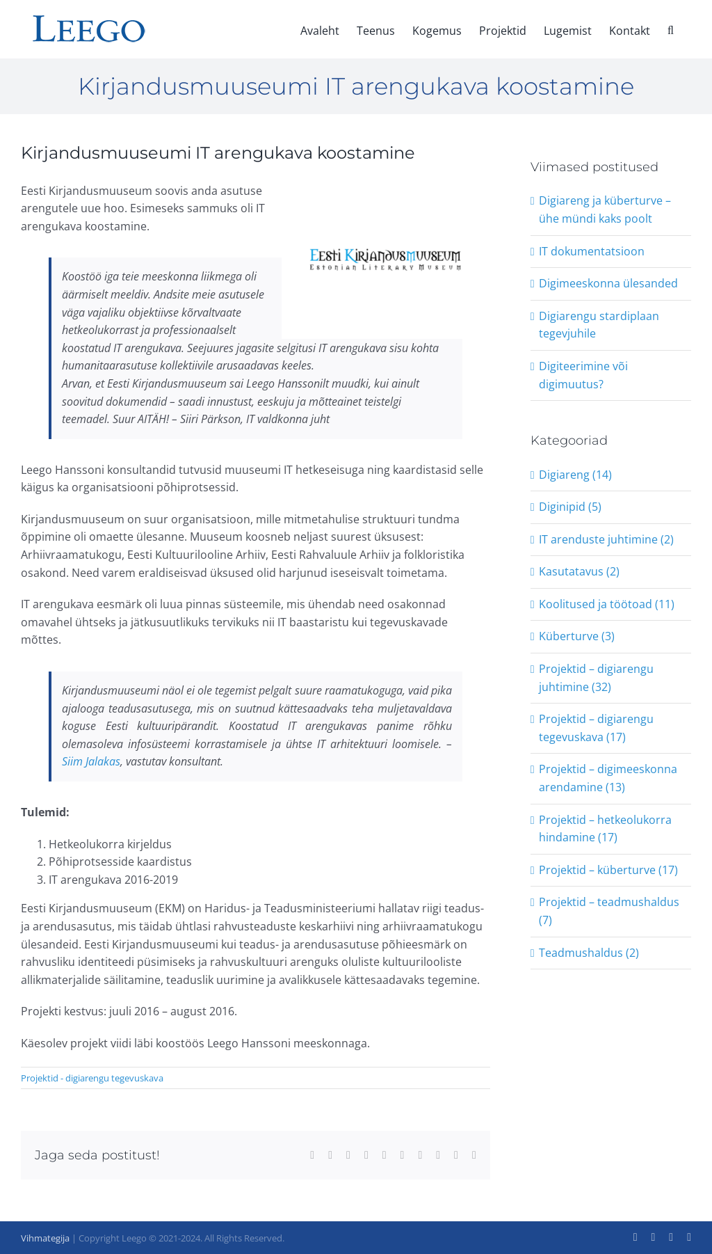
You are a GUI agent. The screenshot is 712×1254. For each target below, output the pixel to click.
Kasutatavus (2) (579, 571)
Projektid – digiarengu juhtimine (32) (596, 678)
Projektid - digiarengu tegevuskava (92, 1078)
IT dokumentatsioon (592, 251)
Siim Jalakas (91, 761)
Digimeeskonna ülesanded (608, 283)
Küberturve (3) (577, 636)
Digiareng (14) (575, 474)
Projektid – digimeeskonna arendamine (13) (608, 778)
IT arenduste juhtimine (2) (606, 539)
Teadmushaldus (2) (589, 952)
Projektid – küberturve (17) (608, 870)
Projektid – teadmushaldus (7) (609, 911)
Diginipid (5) (570, 506)
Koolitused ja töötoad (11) (606, 604)
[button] (671, 29)
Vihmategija (45, 1238)
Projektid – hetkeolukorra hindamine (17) (605, 829)
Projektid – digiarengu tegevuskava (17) (596, 728)
